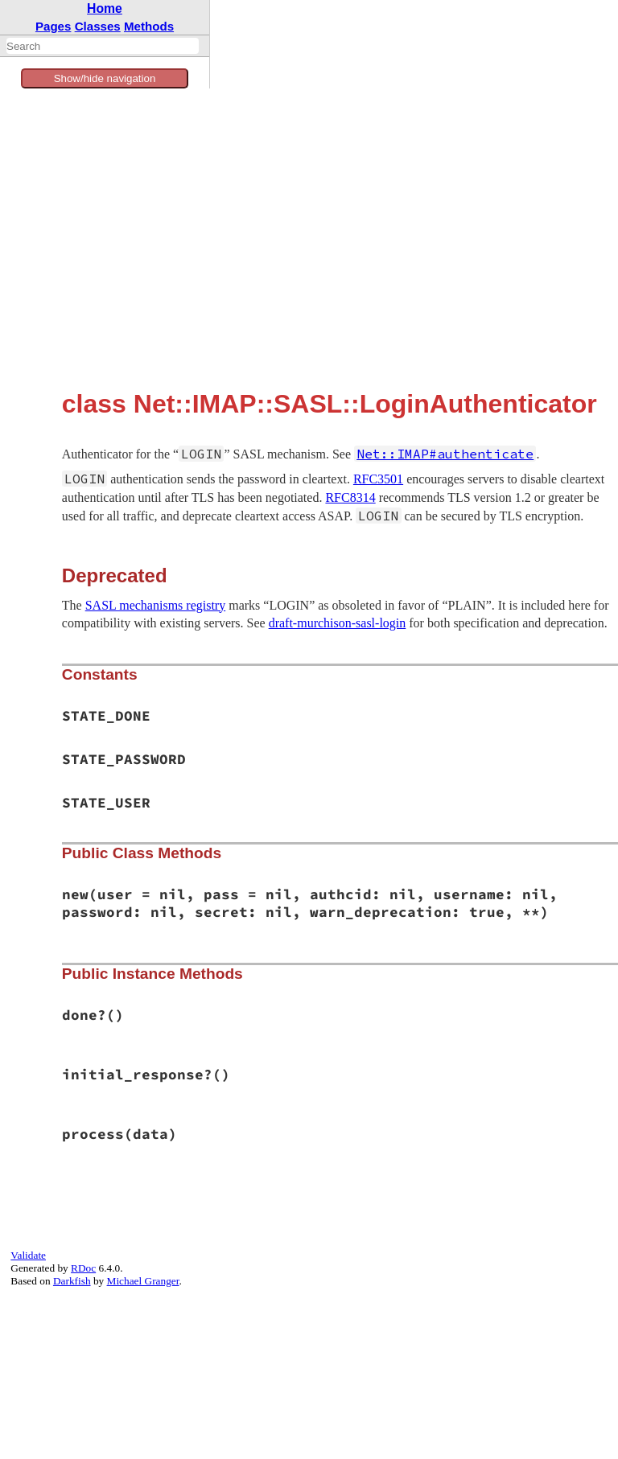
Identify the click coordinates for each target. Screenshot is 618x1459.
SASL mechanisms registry (155, 605)
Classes (98, 26)
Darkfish (72, 1281)
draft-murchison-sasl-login (337, 623)
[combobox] (102, 46)
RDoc (83, 1268)
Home (104, 8)
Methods (149, 26)
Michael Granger (143, 1281)
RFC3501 (378, 479)
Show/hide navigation (105, 78)
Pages (53, 26)
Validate (28, 1255)
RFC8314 (350, 497)
